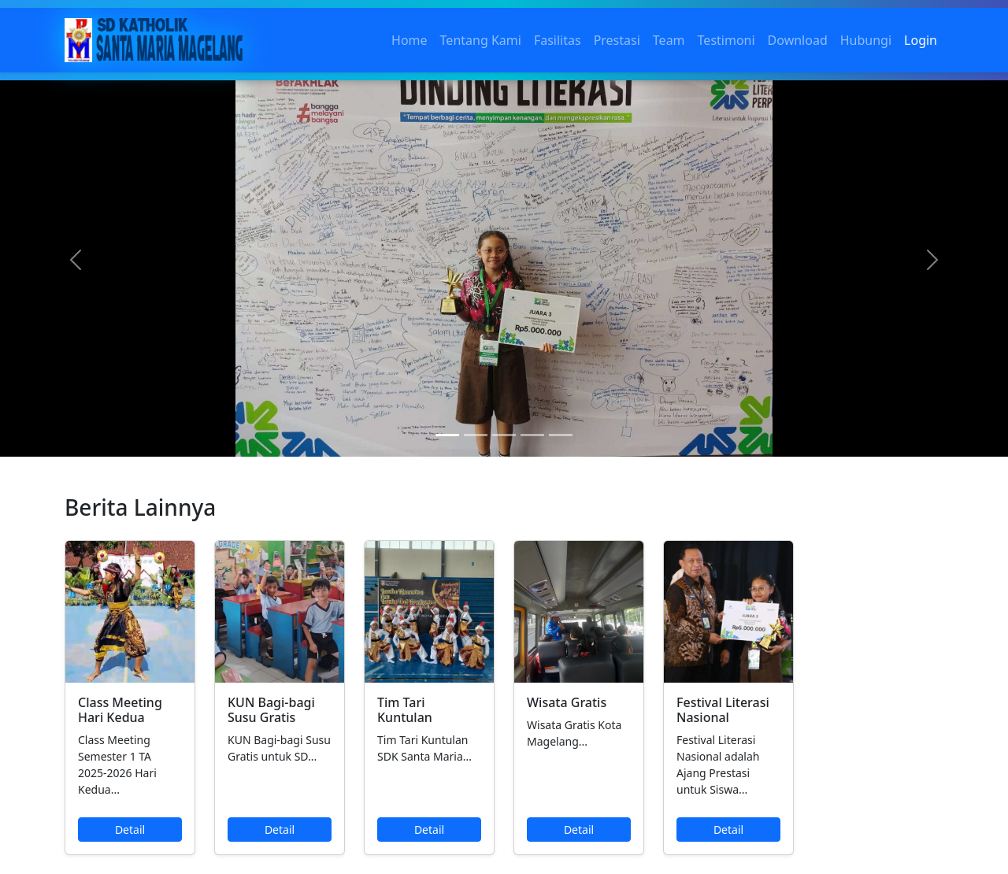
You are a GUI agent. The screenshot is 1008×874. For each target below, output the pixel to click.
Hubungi (865, 40)
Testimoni (726, 40)
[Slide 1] (447, 435)
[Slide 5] (561, 435)
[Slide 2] (475, 435)
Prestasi (617, 40)
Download (798, 40)
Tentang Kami (480, 40)
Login (920, 40)
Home (409, 40)
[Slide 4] (532, 435)
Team (669, 40)
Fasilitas (557, 40)
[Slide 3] (504, 435)
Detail (130, 829)
